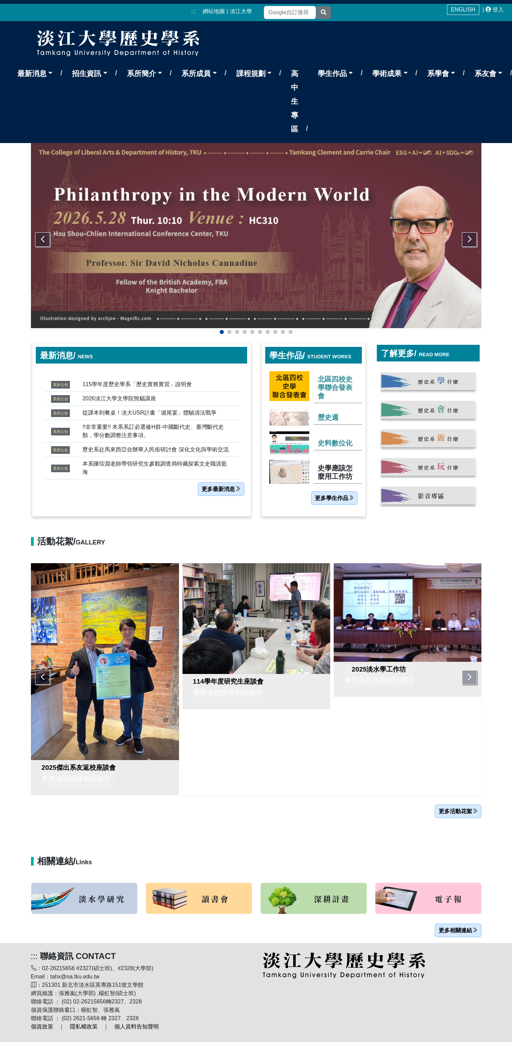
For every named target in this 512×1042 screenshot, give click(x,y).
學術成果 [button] (386, 73)
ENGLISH (463, 9)
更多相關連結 (458, 930)
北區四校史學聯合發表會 (335, 387)
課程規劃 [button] (251, 73)
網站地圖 (214, 11)
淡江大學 (241, 11)
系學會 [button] (438, 73)
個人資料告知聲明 (136, 1027)
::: (193, 11)
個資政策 (42, 1027)
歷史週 (328, 417)
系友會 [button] (485, 73)
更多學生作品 (334, 498)
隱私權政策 (84, 1027)
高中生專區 (294, 101)
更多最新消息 (221, 489)
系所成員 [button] (196, 73)
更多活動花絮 (458, 811)
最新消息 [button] (32, 73)
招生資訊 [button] (86, 73)
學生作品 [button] (332, 73)
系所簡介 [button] (141, 73)
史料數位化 (335, 443)
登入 (498, 9)
